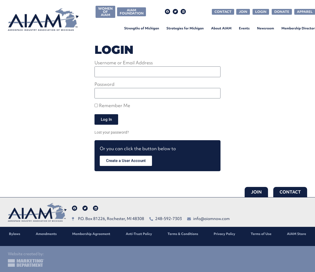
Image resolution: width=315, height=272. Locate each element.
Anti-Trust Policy (139, 234)
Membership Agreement (91, 234)
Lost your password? (111, 132)
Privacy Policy (224, 234)
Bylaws (14, 234)
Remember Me (112, 105)
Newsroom (265, 28)
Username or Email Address (123, 63)
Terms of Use (261, 234)
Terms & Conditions (182, 234)
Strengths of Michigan (141, 28)
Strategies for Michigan (185, 28)
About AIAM (221, 28)
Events (244, 28)
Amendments (46, 234)
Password (104, 84)
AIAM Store (296, 234)
